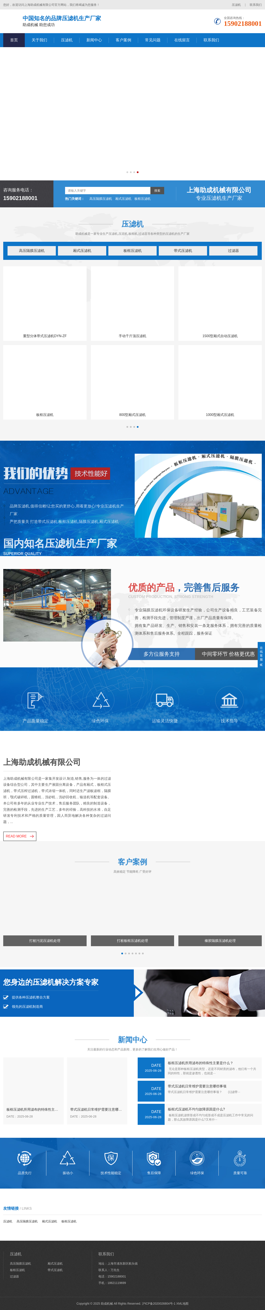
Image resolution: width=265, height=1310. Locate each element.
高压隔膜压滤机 (32, 251)
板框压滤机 (132, 251)
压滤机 (236, 4)
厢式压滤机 (82, 251)
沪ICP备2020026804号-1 (159, 1303)
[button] (127, 172)
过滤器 (233, 251)
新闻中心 (94, 40)
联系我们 (256, 4)
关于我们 (39, 40)
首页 (14, 40)
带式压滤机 (183, 251)
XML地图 (182, 1303)
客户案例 (123, 40)
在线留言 (182, 40)
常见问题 (153, 40)
